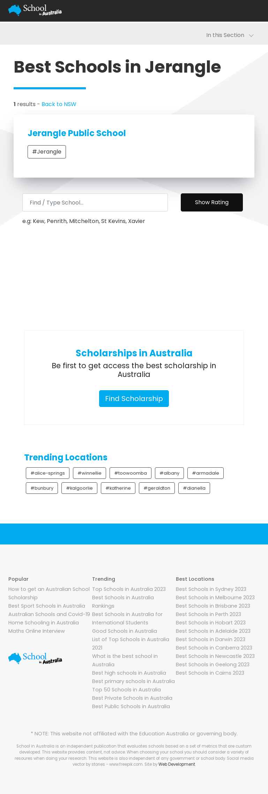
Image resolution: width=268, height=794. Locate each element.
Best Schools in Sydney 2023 (211, 589)
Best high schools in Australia (129, 672)
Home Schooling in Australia (43, 622)
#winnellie (89, 473)
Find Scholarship (134, 398)
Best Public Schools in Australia (131, 706)
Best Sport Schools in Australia (46, 605)
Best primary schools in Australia (133, 681)
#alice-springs (47, 473)
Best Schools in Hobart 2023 (211, 622)
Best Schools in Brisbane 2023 (213, 605)
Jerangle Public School (77, 133)
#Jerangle (46, 152)
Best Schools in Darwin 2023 (210, 639)
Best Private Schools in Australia (132, 698)
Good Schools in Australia (124, 631)
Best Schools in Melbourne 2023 (215, 597)
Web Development (176, 764)
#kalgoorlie (79, 488)
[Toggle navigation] (251, 10)
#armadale (205, 473)
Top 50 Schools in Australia (126, 689)
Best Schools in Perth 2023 (208, 614)
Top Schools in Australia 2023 (129, 589)
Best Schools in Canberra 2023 (214, 647)
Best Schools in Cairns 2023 (210, 672)
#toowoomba (130, 473)
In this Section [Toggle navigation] (230, 35)
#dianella (194, 488)
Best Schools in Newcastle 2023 (215, 656)
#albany (169, 473)
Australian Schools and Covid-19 (49, 614)
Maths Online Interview (36, 631)
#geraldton (156, 488)
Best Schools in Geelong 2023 (213, 664)
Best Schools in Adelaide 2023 (213, 631)
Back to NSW (59, 104)
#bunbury (41, 488)
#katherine (118, 488)
